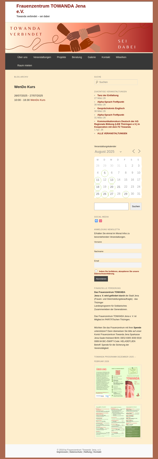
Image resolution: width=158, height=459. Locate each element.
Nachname (98, 251)
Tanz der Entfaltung (107, 95)
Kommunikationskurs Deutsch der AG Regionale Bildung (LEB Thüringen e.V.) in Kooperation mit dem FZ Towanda (117, 124)
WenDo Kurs (24, 87)
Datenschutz (76, 452)
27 (111, 193)
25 (97, 193)
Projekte (61, 57)
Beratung (77, 57)
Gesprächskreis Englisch (111, 108)
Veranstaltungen (42, 57)
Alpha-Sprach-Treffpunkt (110, 101)
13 (111, 179)
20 (111, 186)
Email (96, 261)
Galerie (92, 57)
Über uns (23, 57)
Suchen (136, 206)
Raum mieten (25, 65)
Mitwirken (121, 57)
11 (97, 179)
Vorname (98, 242)
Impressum (62, 452)
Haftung (88, 452)
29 (125, 193)
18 (97, 186)
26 (104, 193)
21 (118, 186)
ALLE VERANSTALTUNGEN (112, 133)
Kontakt (106, 57)
